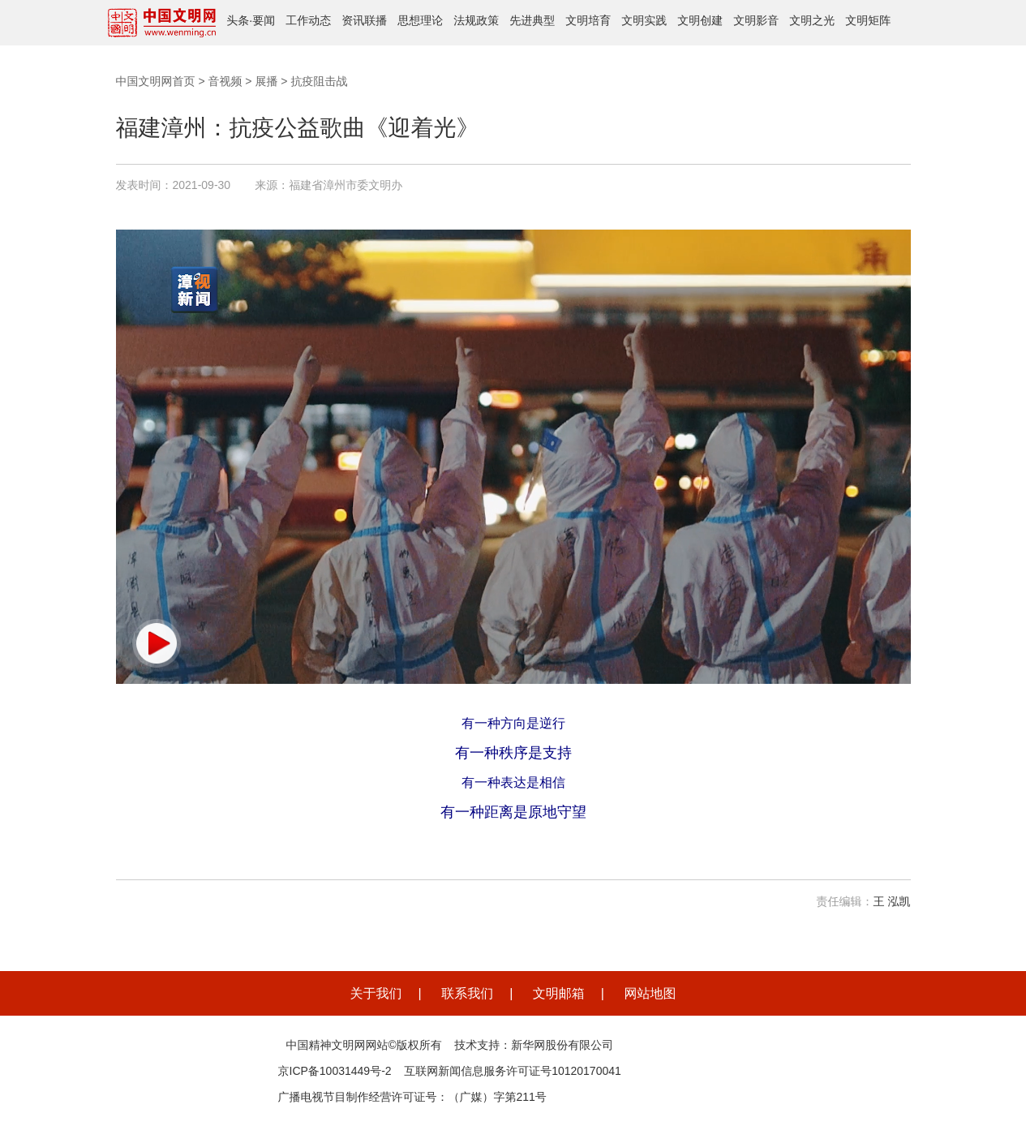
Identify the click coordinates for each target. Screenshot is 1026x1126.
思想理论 (420, 20)
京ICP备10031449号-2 (335, 1070)
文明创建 (700, 20)
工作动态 (308, 20)
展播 (266, 81)
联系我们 (467, 993)
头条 (237, 20)
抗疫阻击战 (318, 81)
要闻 (263, 20)
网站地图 (650, 993)
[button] (156, 643)
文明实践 (644, 20)
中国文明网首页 (155, 81)
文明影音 (756, 20)
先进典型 (532, 20)
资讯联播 (364, 20)
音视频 (225, 81)
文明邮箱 (559, 993)
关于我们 (376, 993)
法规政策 (476, 20)
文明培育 (588, 20)
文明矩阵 (868, 20)
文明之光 (812, 20)
